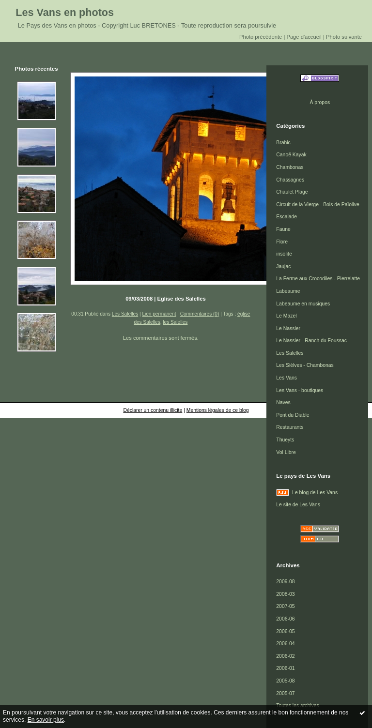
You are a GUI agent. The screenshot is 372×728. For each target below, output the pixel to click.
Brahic (283, 142)
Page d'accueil (303, 37)
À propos (320, 102)
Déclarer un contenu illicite (152, 410)
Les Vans (286, 377)
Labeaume (288, 291)
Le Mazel (286, 315)
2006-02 (285, 656)
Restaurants (289, 427)
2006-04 (285, 643)
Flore (282, 241)
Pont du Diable (292, 415)
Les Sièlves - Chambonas (304, 365)
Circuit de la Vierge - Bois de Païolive (317, 204)
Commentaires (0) (199, 314)
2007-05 (285, 606)
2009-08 (285, 581)
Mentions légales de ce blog (217, 410)
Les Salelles (125, 314)
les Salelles (175, 322)
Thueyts (285, 439)
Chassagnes (290, 179)
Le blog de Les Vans (315, 492)
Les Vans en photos (65, 12)
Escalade (286, 216)
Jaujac (283, 266)
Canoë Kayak (291, 154)
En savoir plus (46, 719)
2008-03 (285, 594)
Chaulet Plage (292, 192)
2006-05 (285, 631)
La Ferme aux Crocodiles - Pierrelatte (318, 278)
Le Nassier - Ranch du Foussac (311, 340)
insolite (284, 254)
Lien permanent (159, 314)
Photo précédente (260, 37)
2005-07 (285, 693)
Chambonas (289, 167)
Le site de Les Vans (298, 504)
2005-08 (285, 680)
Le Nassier (288, 328)
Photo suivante (344, 37)
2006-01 (285, 668)
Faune (283, 229)
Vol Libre (285, 452)
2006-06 (285, 619)
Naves (283, 402)
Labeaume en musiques (303, 303)
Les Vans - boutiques (299, 390)
